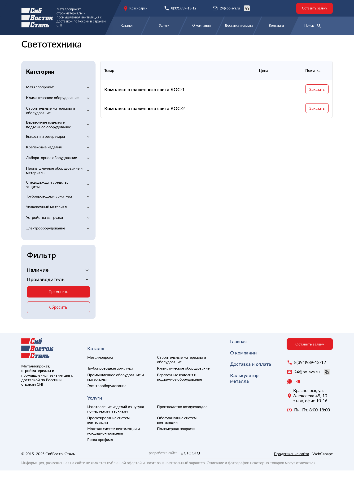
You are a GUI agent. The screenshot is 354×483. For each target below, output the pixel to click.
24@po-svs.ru (235, 8)
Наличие (38, 282)
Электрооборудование (83, 41)
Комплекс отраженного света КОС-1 (144, 102)
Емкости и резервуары (45, 149)
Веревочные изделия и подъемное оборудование (48, 136)
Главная (28, 41)
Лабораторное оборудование (51, 170)
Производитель (46, 292)
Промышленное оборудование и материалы (54, 182)
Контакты (276, 25)
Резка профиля (100, 452)
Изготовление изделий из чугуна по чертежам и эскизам (115, 421)
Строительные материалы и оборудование (50, 122)
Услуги (164, 25)
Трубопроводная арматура (49, 208)
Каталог (127, 25)
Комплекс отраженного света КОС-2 (144, 121)
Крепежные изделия (44, 159)
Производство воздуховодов (182, 419)
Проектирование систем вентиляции (108, 432)
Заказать (317, 101)
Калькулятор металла (244, 390)
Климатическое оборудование (52, 110)
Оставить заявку (314, 8)
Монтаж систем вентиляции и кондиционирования (113, 443)
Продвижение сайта (291, 466)
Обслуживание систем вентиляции (177, 432)
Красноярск (138, 8)
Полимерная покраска (176, 441)
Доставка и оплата (239, 25)
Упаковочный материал (46, 219)
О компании (201, 25)
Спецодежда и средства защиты (47, 196)
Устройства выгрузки (44, 230)
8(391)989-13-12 (183, 8)
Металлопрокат (40, 99)
